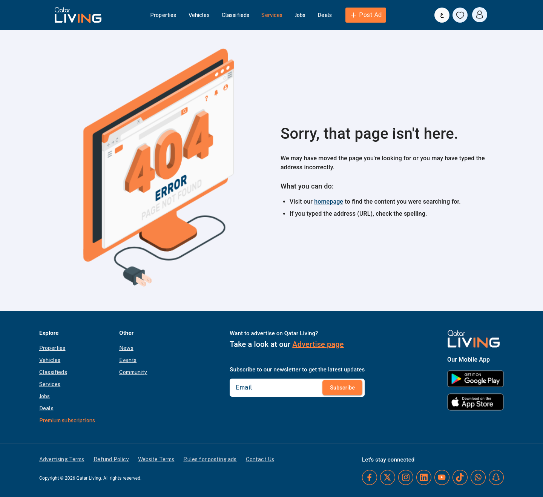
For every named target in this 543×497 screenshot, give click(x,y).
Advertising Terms (61, 459)
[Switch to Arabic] (441, 15)
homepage (328, 201)
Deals (325, 15)
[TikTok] (460, 477)
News (126, 348)
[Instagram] (405, 477)
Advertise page (318, 344)
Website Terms (156, 459)
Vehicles (199, 15)
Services (271, 15)
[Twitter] (387, 477)
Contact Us (260, 459)
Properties (163, 15)
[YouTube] (441, 477)
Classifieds (236, 15)
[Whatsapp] (478, 477)
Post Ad (366, 15)
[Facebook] (369, 477)
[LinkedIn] (423, 477)
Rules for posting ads (209, 459)
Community (133, 372)
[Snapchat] (496, 477)
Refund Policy (111, 459)
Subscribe (342, 388)
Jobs (300, 15)
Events (128, 360)
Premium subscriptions (67, 420)
